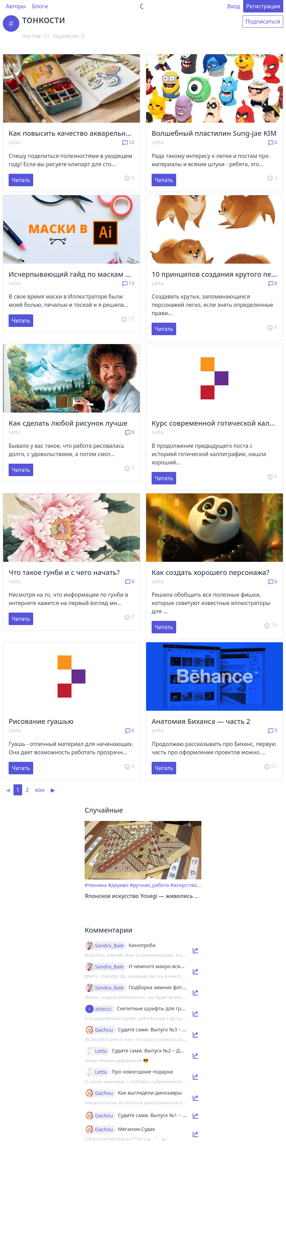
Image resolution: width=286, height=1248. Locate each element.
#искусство (183, 885)
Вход (233, 6)
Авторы (16, 6)
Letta (14, 142)
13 (128, 283)
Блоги (40, 6)
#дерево (118, 885)
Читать (21, 180)
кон (40, 790)
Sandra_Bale (109, 945)
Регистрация (263, 6)
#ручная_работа (149, 885)
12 (128, 142)
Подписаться (263, 21)
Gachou (104, 1030)
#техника (96, 885)
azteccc (103, 1009)
